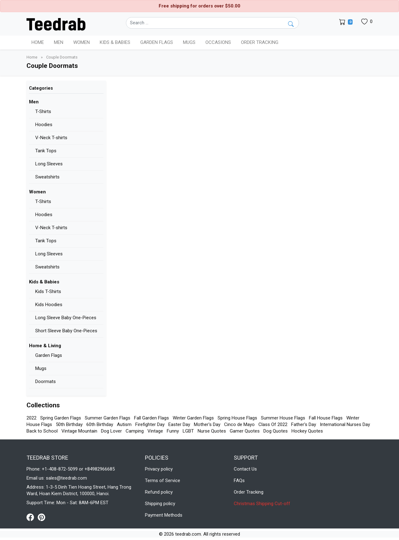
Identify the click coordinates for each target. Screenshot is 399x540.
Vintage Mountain (79, 431)
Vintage (155, 431)
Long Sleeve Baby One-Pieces (65, 317)
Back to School (42, 431)
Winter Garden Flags (193, 418)
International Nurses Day (345, 424)
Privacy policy (159, 469)
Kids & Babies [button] (115, 42)
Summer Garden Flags (107, 418)
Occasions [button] (218, 42)
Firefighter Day (150, 424)
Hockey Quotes (307, 431)
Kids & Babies (44, 282)
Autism (124, 424)
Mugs (189, 42)
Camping (135, 431)
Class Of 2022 (272, 424)
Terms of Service (162, 480)
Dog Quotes (275, 431)
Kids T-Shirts (48, 291)
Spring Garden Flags (60, 418)
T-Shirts (43, 111)
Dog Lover (111, 431)
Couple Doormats (62, 57)
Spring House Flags (237, 418)
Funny (173, 431)
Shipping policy (160, 503)
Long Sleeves (49, 164)
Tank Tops (45, 151)
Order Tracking (259, 42)
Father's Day (303, 424)
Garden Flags (48, 355)
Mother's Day (207, 424)
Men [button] (58, 42)
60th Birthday (99, 424)
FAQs (239, 480)
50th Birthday (69, 424)
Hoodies (43, 124)
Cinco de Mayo (239, 424)
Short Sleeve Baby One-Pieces (66, 331)
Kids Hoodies (48, 304)
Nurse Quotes (212, 431)
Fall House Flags (326, 418)
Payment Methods (163, 515)
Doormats (45, 381)
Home (37, 42)
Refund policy (159, 492)
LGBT (188, 431)
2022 (31, 418)
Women (37, 192)
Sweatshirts (47, 177)
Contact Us (245, 469)
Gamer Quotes (245, 431)
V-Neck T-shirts (51, 137)
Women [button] (81, 42)
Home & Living (45, 345)
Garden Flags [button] (156, 42)
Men (34, 102)
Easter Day (179, 424)
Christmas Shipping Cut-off (262, 503)
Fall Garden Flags (151, 418)
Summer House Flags (283, 418)
